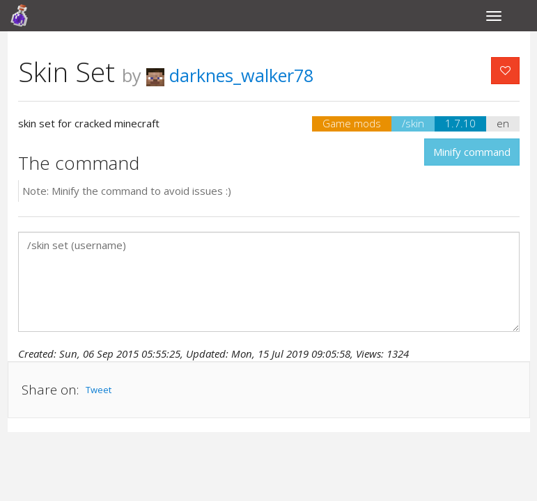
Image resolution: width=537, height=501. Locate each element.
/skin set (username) (269, 282)
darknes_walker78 (229, 75)
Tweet (98, 389)
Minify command (472, 152)
